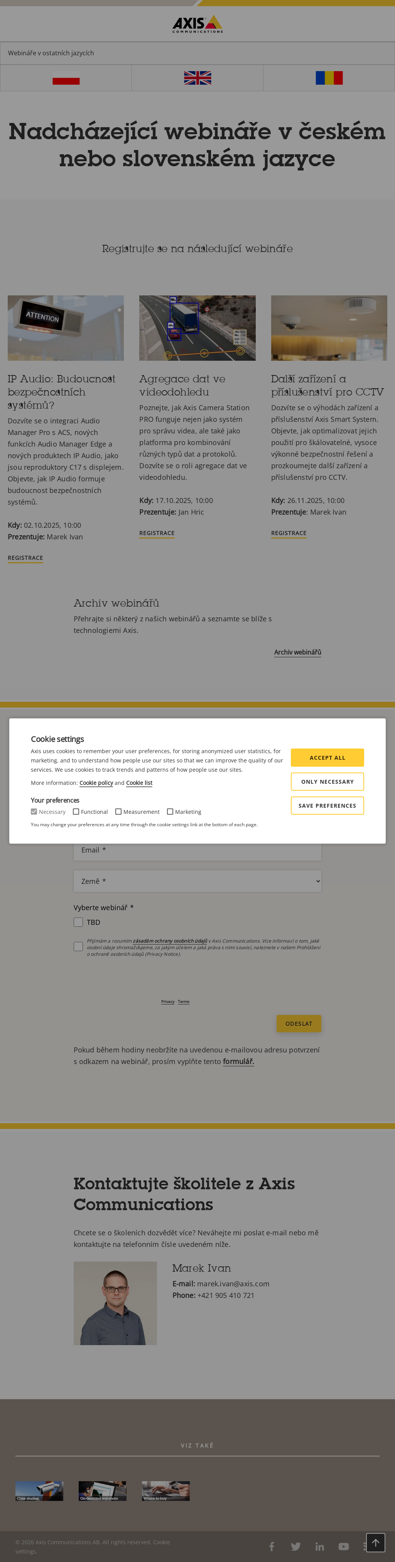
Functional (94, 811)
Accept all (328, 757)
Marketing (188, 811)
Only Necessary (327, 781)
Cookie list (139, 782)
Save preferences (327, 805)
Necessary (52, 811)
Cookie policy (96, 782)
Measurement (141, 811)
